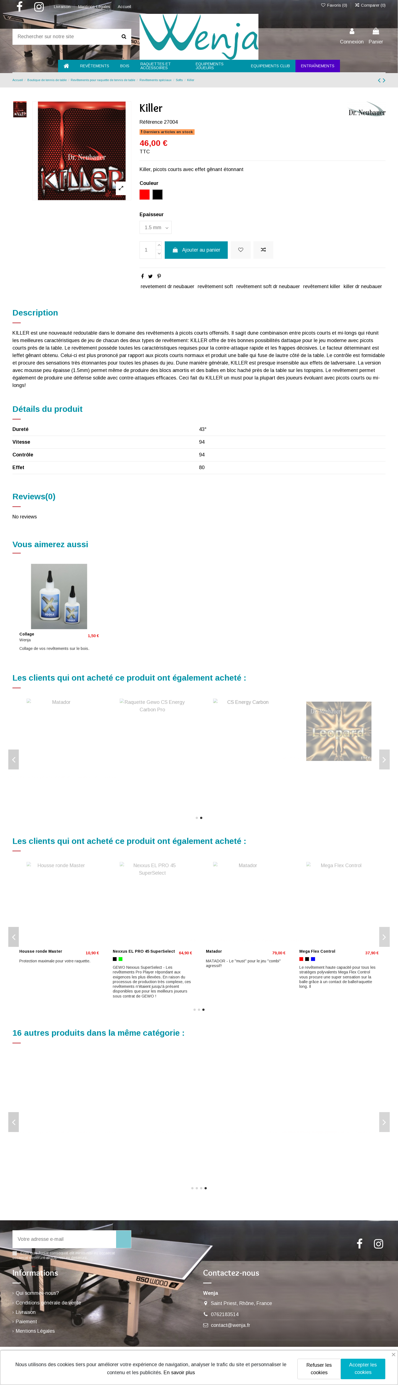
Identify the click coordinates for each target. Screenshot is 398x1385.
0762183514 (225, 1314)
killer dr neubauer (363, 286)
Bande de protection (226, 932)
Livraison (63, 6)
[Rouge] (21, 777)
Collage (26, 634)
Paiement (26, 1321)
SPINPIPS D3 (31, 1143)
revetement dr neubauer (167, 286)
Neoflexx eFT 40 (35, 769)
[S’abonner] (123, 1239)
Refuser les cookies (319, 1368)
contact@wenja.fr (230, 1325)
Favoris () (334, 5)
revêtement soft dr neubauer (268, 286)
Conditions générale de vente (48, 1303)
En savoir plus (179, 1372)
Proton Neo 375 (314, 932)
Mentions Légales (94, 6)
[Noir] (27, 777)
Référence (151, 122)
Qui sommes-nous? (37, 1293)
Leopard (121, 932)
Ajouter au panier (196, 250)
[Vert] (33, 777)
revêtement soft (215, 286)
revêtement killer (321, 286)
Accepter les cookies (363, 1368)
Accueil (124, 6)
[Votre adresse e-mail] (64, 1239)
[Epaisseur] (156, 227)
